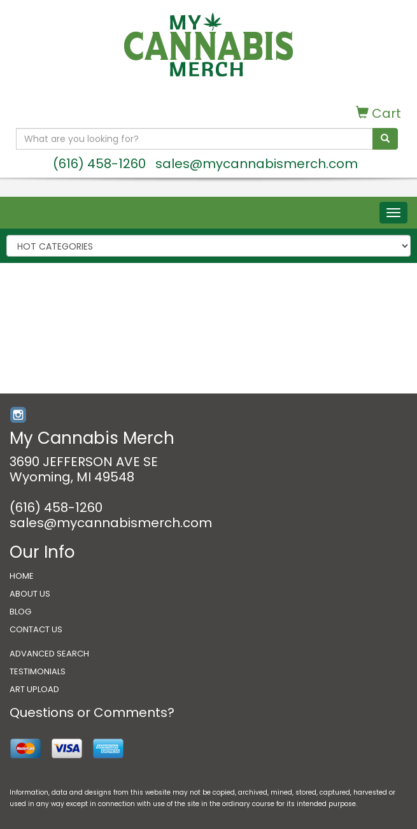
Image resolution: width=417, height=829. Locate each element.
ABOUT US (30, 594)
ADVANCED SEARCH (49, 654)
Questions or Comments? (92, 712)
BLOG (20, 612)
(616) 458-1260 (99, 164)
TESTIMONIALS (38, 671)
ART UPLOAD (34, 689)
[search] (385, 139)
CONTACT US (36, 629)
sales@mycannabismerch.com (256, 164)
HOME (22, 576)
